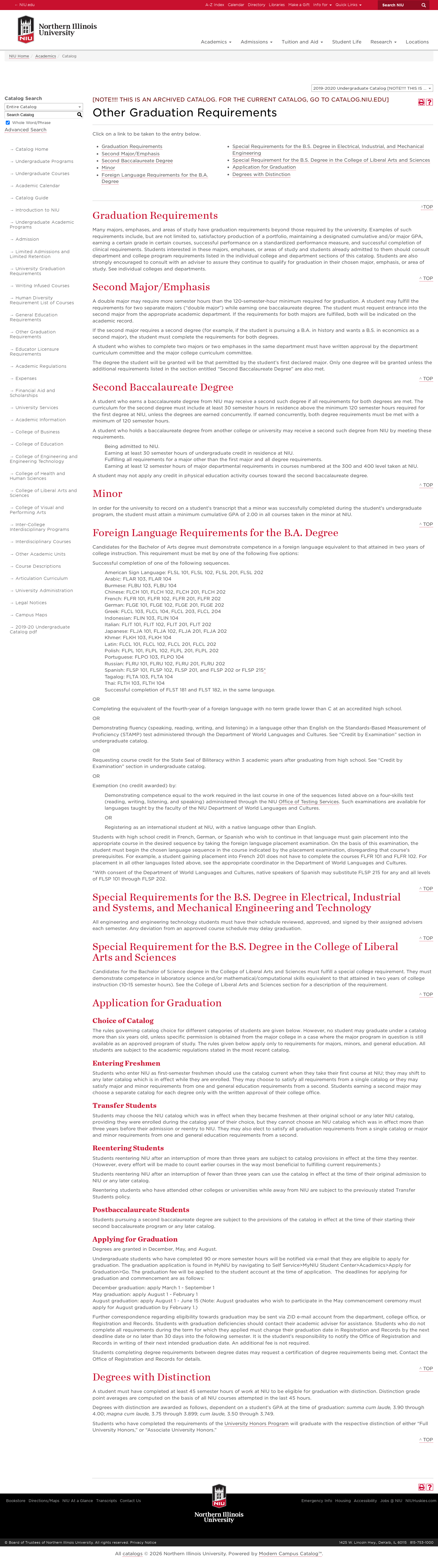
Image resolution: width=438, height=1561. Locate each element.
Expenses (26, 378)
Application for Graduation (264, 167)
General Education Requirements (33, 317)
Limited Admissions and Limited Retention (40, 254)
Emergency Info (316, 1500)
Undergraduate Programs (44, 161)
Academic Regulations (41, 366)
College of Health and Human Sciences (37, 476)
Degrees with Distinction (261, 174)
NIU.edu (24, 4)
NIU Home (19, 56)
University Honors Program (256, 1423)
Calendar (236, 4)
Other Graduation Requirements (33, 334)
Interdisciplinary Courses (43, 541)
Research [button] (383, 42)
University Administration (44, 590)
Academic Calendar (38, 185)
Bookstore (16, 1500)
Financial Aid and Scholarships (32, 393)
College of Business (38, 431)
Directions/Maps (44, 1500)
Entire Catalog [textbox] (21, 107)
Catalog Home (32, 149)
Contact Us (130, 1500)
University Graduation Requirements (37, 271)
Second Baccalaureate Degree (137, 161)
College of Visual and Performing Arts (37, 510)
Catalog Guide (32, 197)
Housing (343, 1500)
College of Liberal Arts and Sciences (43, 493)
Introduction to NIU (37, 210)
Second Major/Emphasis (131, 154)
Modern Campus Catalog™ (290, 1553)
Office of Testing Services (309, 802)
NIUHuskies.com (420, 1500)
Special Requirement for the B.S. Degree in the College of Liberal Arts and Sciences (331, 160)
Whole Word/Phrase (31, 122)
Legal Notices (31, 602)
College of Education (39, 444)
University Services (37, 407)
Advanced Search (26, 130)
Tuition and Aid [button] (302, 42)
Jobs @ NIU (391, 1500)
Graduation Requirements (132, 146)
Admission (27, 239)
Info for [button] (322, 4)
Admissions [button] (257, 42)
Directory (256, 4)
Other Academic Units (40, 554)
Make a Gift (299, 4)
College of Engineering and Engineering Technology (44, 459)
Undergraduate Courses (42, 173)
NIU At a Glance (77, 1500)
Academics (45, 56)
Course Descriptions (38, 566)
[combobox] (372, 88)
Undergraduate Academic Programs (42, 224)
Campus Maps (31, 614)
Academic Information (41, 419)
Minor (108, 168)
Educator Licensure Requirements (34, 352)
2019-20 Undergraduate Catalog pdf (40, 629)
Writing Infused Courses (42, 285)
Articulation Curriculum (42, 578)
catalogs (133, 1553)
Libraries (277, 4)
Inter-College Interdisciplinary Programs (39, 527)
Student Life (346, 42)
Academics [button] (216, 42)
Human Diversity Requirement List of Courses (42, 300)
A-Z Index (214, 4)
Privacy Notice (143, 1542)
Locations (417, 42)
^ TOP (426, 278)
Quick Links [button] (348, 4)
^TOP (427, 207)
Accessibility (365, 1500)
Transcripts (106, 1500)
